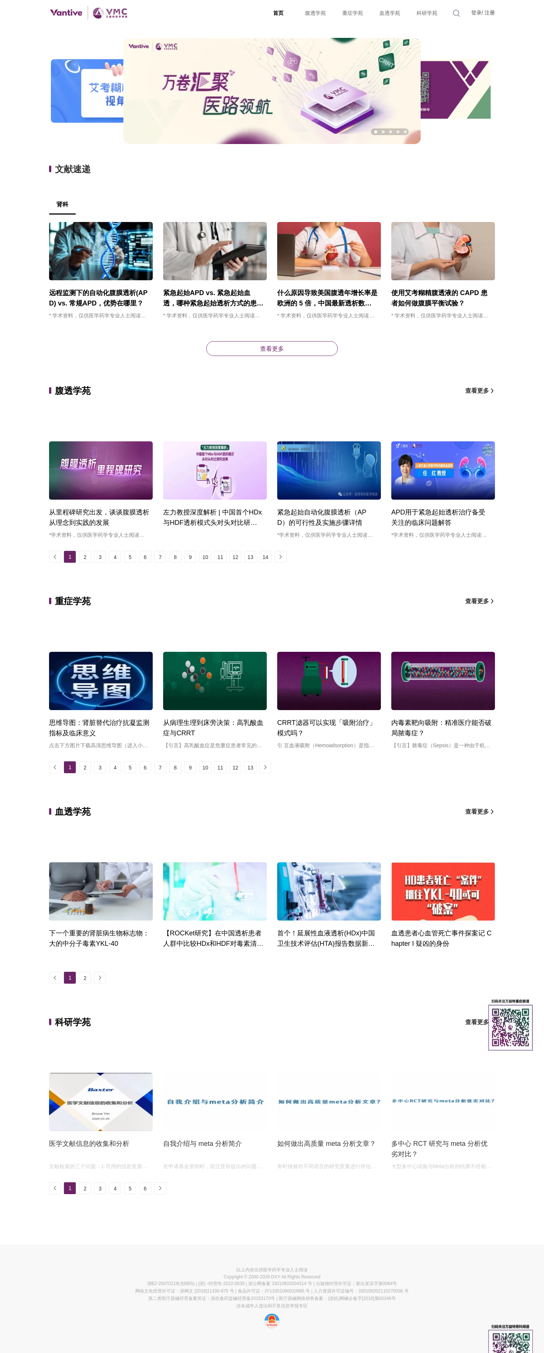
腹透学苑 (315, 13)
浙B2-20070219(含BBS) (171, 1283)
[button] (375, 131)
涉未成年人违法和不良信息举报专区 (272, 1305)
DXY (275, 1277)
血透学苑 (389, 13)
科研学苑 (427, 13)
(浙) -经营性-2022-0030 (221, 1283)
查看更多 (272, 349)
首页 (278, 13)
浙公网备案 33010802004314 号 (280, 1283)
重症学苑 (352, 13)
